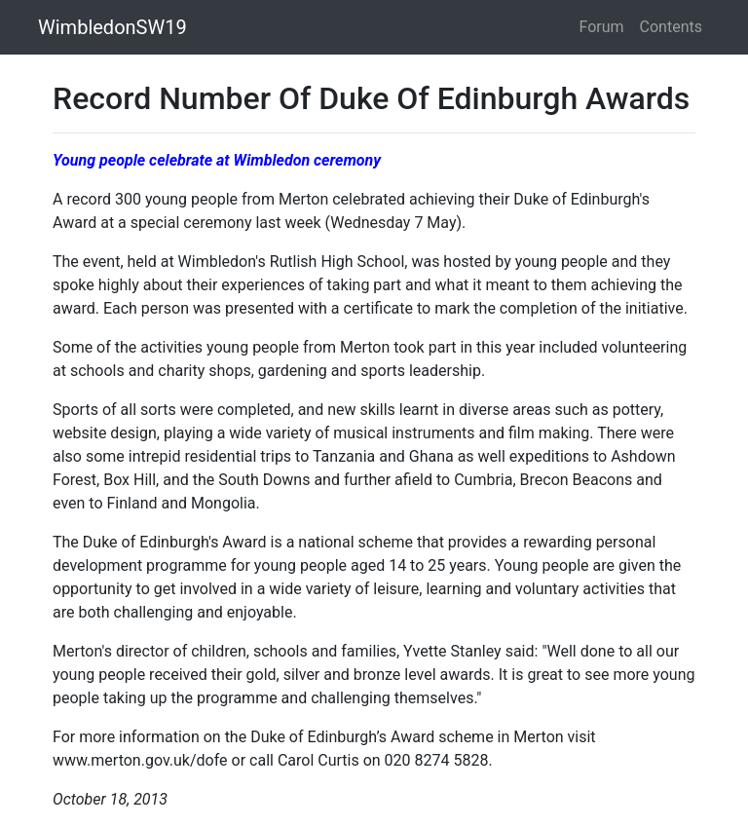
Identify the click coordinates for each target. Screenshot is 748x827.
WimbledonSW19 (112, 27)
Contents (671, 27)
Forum (602, 27)
